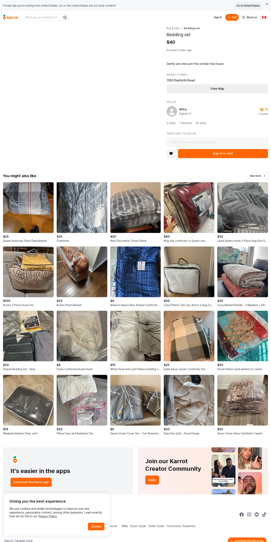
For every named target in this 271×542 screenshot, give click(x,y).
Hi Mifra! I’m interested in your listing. (217, 142)
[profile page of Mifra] (172, 111)
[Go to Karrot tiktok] (264, 514)
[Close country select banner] (266, 4)
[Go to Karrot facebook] (241, 514)
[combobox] (42, 17)
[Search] (65, 17)
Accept (97, 523)
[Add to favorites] (171, 153)
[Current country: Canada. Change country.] (264, 17)
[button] (258, 175)
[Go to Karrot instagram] (249, 514)
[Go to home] (10, 17)
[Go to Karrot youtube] (256, 514)
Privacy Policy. (50, 513)
